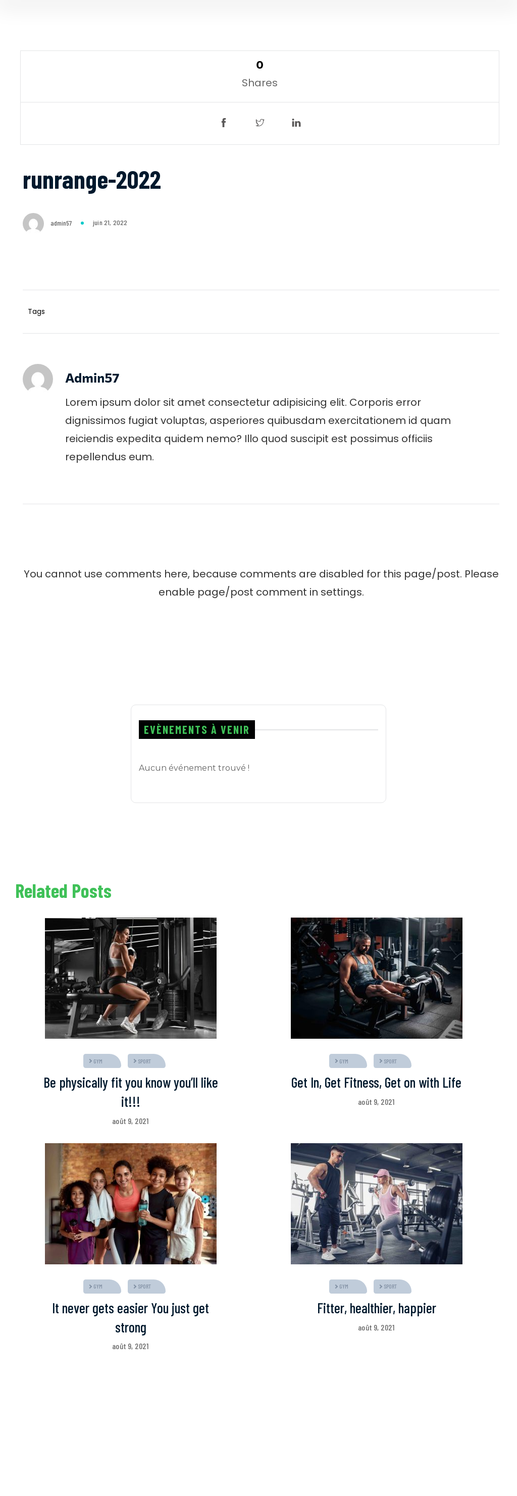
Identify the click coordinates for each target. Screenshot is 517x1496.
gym (97, 1060)
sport (144, 1060)
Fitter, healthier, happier (376, 1307)
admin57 (61, 223)
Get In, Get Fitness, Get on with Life (376, 1082)
